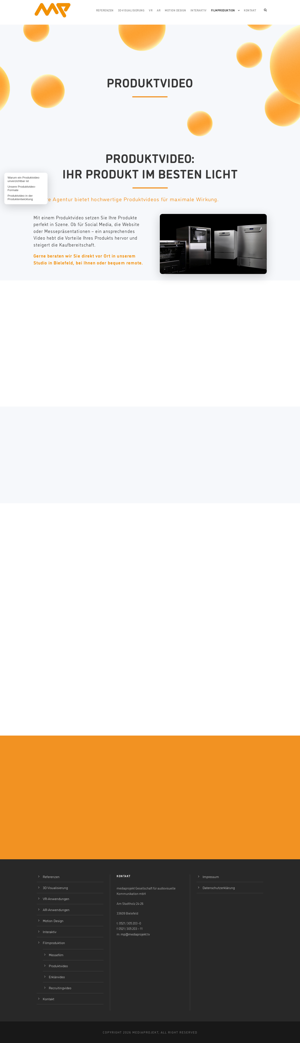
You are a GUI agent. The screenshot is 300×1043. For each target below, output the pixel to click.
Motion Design (175, 10)
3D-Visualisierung (131, 10)
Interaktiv (198, 10)
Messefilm (56, 954)
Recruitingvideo (60, 987)
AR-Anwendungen (56, 909)
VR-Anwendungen (56, 898)
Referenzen (105, 10)
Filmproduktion (223, 10)
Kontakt (250, 10)
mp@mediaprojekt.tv (135, 934)
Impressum (211, 876)
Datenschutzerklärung (219, 887)
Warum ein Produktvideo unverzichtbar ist (23, 179)
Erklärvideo (57, 976)
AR (158, 10)
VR (150, 10)
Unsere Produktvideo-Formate (22, 188)
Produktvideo (58, 965)
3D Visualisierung (55, 887)
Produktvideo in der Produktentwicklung (20, 197)
